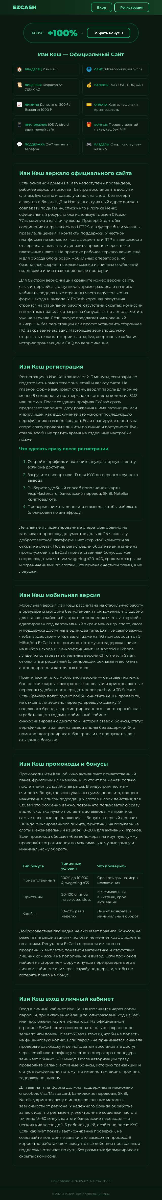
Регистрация (131, 7)
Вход (101, 7)
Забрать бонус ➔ (109, 33)
